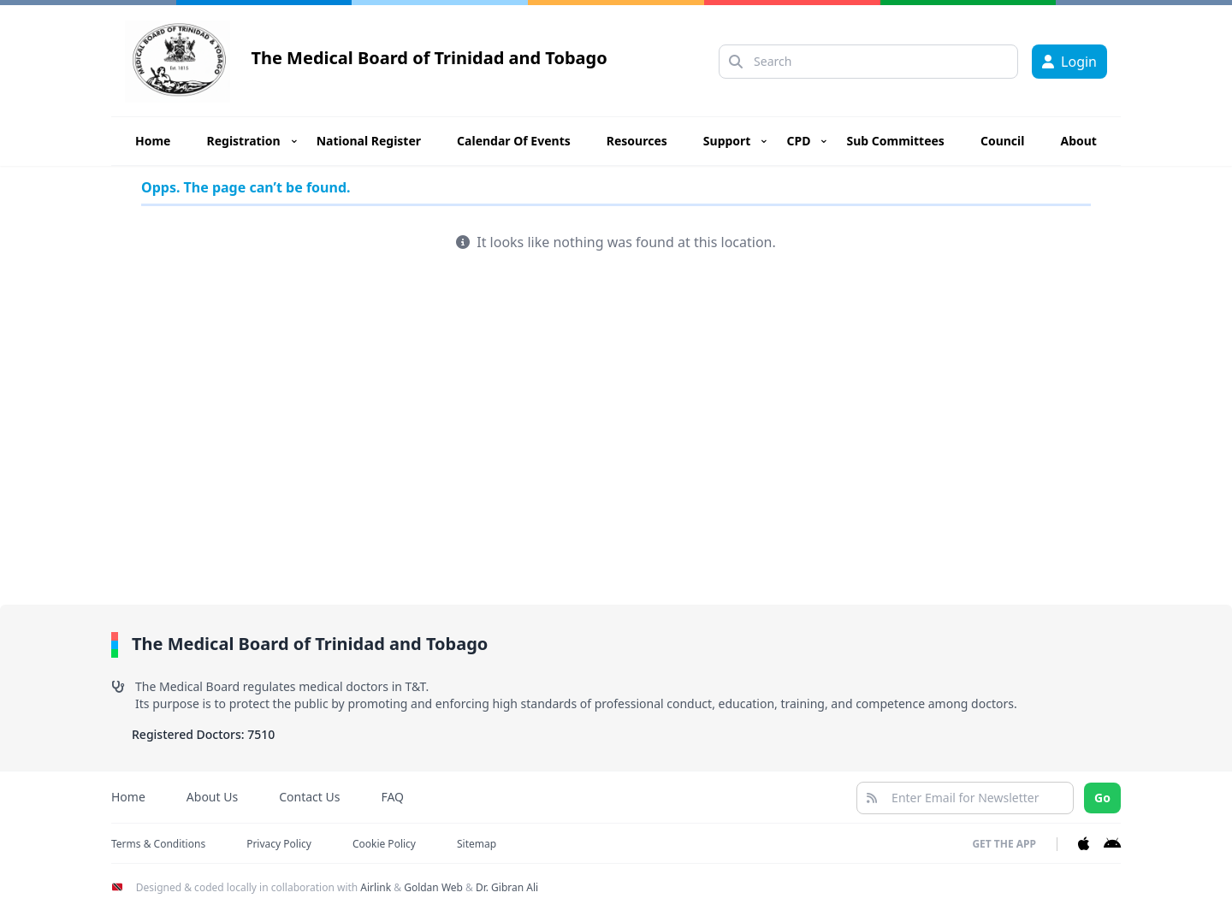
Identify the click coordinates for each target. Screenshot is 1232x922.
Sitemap (476, 843)
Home (152, 141)
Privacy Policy (278, 843)
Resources (637, 141)
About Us (212, 797)
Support (727, 141)
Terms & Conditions (158, 843)
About (1078, 141)
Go (1102, 797)
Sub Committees (895, 141)
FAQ (392, 797)
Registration (244, 141)
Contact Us (309, 797)
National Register (369, 141)
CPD (798, 141)
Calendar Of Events (514, 141)
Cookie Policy (384, 843)
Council (1002, 141)
